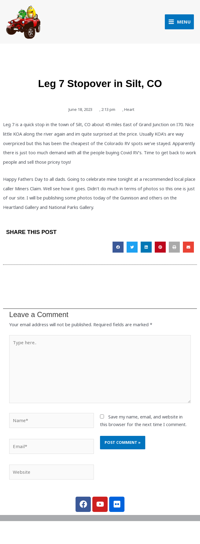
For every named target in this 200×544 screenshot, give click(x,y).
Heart (129, 111)
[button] (118, 248)
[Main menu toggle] (179, 22)
